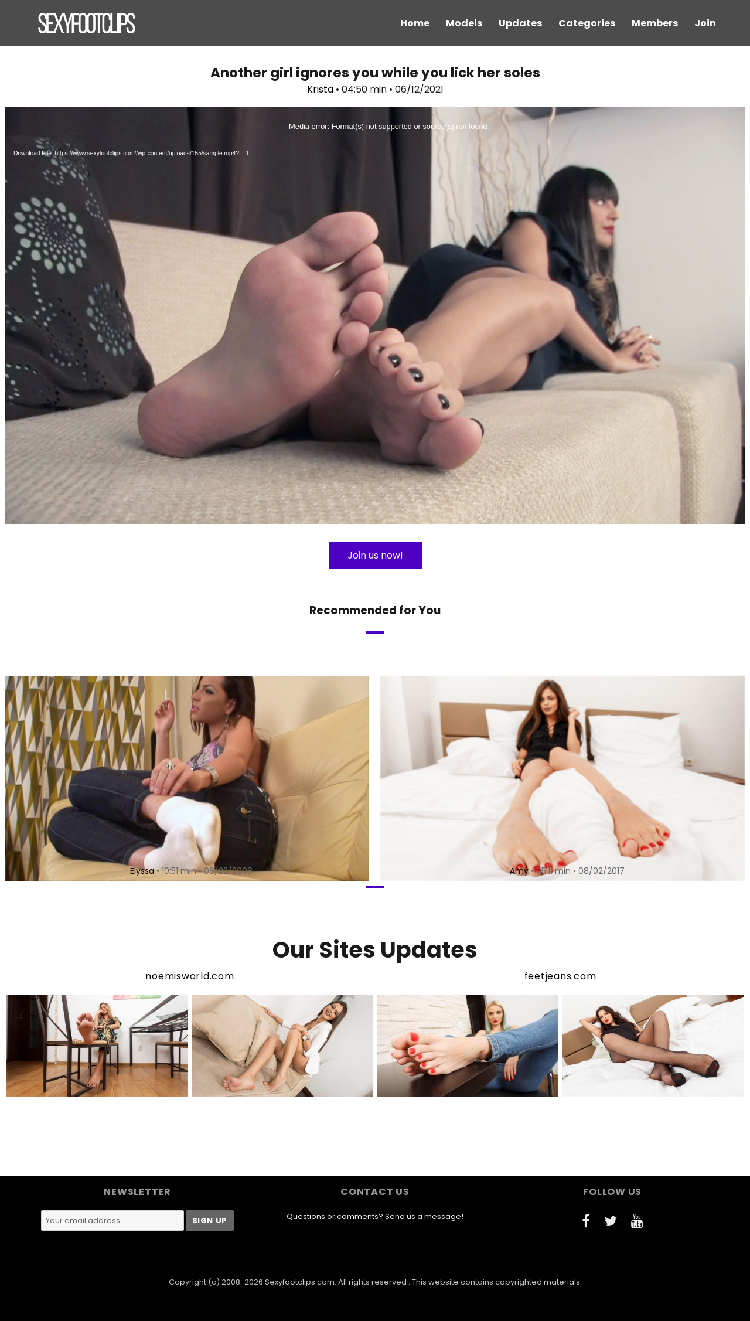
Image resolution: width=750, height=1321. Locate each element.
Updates (520, 23)
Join (705, 23)
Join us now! (375, 555)
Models (464, 23)
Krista (320, 89)
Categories (586, 23)
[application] (375, 315)
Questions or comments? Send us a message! (375, 1216)
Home (414, 23)
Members (655, 23)
